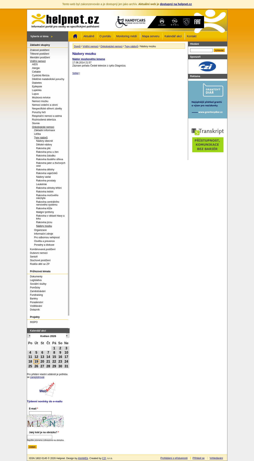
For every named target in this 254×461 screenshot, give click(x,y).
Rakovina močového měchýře (47, 197)
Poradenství (36, 302)
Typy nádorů (131, 46)
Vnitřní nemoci (90, 46)
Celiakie (36, 71)
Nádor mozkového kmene (88, 59)
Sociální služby (38, 283)
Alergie (36, 68)
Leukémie (41, 184)
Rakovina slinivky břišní (49, 188)
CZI (104, 458)
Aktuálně (89, 36)
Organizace (40, 230)
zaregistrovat (37, 377)
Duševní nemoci (39, 253)
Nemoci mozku (40, 101)
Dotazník (35, 309)
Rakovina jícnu (44, 222)
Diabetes (37, 82)
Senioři (34, 256)
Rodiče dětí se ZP (40, 264)
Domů (75, 36)
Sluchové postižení (40, 260)
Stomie (36, 123)
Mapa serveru (150, 36)
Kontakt (191, 36)
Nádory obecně (44, 140)
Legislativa (36, 280)
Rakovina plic (43, 148)
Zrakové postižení (40, 50)
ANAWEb (83, 458)
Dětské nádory (44, 144)
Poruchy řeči (39, 112)
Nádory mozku (44, 226)
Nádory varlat (43, 176)
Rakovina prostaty (46, 180)
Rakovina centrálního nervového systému (47, 203)
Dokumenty (36, 276)
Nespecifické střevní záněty (47, 108)
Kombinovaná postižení (43, 249)
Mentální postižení (40, 57)
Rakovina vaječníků (47, 173)
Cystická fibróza (41, 75)
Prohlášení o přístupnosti (174, 458)
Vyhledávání (216, 458)
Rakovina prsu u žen (47, 152)
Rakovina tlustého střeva (49, 159)
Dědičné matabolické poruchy (48, 79)
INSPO (34, 322)
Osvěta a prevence (44, 241)
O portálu (105, 36)
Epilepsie (37, 86)
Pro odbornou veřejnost (47, 237)
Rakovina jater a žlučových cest (50, 164)
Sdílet (75, 73)
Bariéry (34, 298)
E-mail (33, 408)
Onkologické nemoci (111, 46)
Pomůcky (35, 287)
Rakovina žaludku (46, 155)
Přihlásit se (199, 458)
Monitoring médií (126, 36)
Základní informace (44, 130)
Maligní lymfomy (45, 212)
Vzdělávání (36, 306)
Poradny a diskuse (44, 244)
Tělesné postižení (39, 53)
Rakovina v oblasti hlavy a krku (50, 217)
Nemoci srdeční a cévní (45, 104)
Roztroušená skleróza (44, 119)
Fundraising (36, 294)
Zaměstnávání (38, 291)
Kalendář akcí (173, 36)
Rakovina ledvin (45, 191)
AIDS (35, 64)
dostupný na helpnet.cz (176, 4)
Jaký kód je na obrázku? (44, 432)
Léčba (37, 134)
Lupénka (37, 90)
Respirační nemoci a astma (47, 116)
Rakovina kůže (44, 208)
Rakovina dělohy (45, 169)
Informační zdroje (43, 233)
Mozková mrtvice (41, 97)
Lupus (35, 93)
